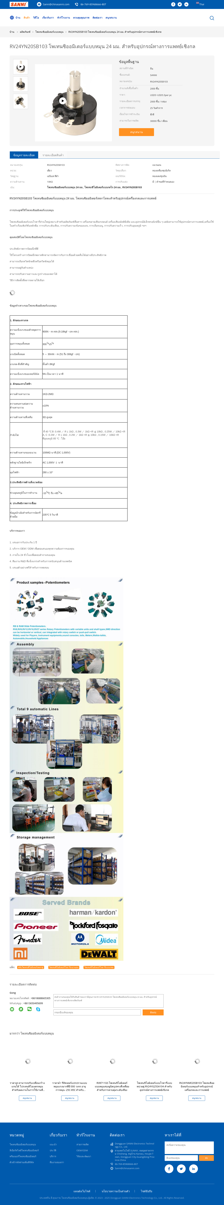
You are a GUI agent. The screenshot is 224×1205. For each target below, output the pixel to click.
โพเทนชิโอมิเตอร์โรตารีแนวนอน (63, 967)
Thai (201, 4)
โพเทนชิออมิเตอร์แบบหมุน (23, 1144)
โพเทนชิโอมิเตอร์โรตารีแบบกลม (99, 967)
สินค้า (27, 17)
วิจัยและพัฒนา (83, 1156)
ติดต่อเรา (97, 17)
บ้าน (15, 17)
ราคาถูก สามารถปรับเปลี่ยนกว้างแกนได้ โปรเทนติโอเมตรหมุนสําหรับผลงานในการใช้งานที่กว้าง (27, 1088)
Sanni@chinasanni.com (56, 4)
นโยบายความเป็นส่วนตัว (116, 1191)
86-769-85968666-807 (93, 4)
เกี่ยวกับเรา (48, 17)
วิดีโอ (36, 17)
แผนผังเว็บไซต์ (82, 1191)
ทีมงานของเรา (57, 1162)
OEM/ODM (82, 1150)
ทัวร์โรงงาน (63, 17)
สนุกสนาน (111, 17)
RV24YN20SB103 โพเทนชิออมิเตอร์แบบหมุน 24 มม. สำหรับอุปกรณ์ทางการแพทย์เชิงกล (115, 31)
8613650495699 (34, 1003)
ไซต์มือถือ (146, 1191)
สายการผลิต (82, 1144)
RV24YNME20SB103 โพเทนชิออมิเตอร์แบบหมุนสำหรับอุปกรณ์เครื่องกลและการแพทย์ (196, 1086)
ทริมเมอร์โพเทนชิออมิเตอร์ (23, 1156)
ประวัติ (53, 1150)
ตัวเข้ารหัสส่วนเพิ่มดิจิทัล (22, 1162)
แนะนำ (53, 1144)
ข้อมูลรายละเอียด (24, 155)
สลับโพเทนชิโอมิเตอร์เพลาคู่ (30, 967)
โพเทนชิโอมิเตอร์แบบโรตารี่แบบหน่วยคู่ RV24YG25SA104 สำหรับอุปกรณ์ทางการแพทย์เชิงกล (154, 1086)
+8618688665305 (40, 998)
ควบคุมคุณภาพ (81, 17)
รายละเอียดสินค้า (53, 155)
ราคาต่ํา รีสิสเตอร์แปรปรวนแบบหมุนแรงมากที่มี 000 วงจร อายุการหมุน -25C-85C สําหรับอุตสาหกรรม (69, 1088)
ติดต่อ (153, 1012)
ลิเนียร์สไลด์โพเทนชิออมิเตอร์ (24, 1150)
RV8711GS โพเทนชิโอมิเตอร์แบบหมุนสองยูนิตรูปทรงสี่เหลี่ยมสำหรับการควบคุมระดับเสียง (112, 1086)
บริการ (53, 1156)
